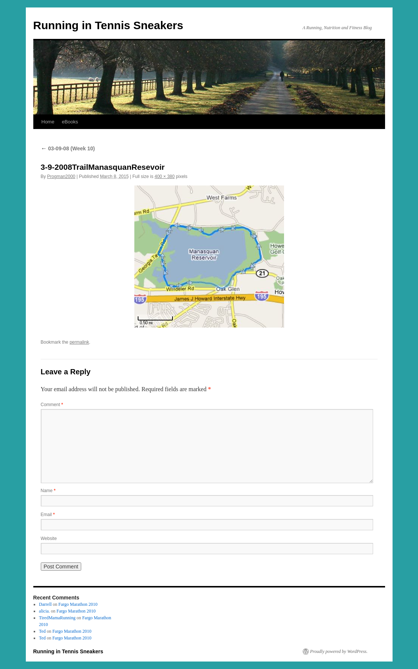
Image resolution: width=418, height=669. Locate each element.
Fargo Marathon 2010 (77, 604)
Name (48, 490)
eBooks (70, 122)
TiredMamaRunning (57, 617)
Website (49, 538)
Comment (52, 404)
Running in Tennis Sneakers (108, 25)
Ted (42, 631)
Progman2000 (61, 176)
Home (48, 122)
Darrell (45, 604)
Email (48, 514)
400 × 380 (165, 176)
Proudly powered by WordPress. (339, 651)
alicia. (44, 611)
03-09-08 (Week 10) (68, 148)
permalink (79, 342)
